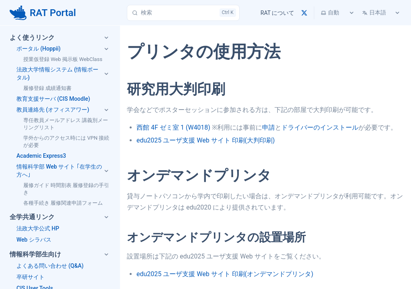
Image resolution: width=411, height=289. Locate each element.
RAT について (277, 13)
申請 (268, 127)
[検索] (183, 13)
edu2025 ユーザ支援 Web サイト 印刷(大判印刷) (205, 140)
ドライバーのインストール (319, 127)
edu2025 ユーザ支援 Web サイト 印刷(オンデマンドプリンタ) (224, 274)
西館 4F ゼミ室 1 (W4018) (173, 127)
